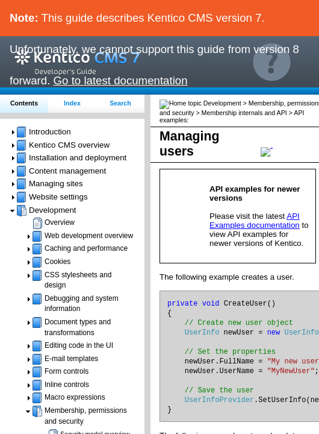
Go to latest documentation (121, 80)
